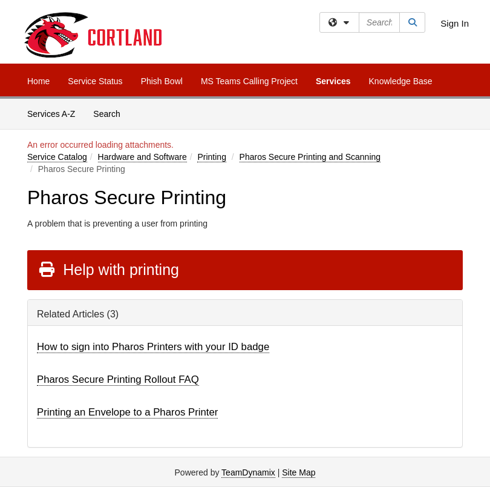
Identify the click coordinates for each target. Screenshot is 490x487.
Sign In (454, 23)
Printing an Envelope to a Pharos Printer (127, 412)
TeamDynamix (248, 472)
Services (333, 81)
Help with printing (108, 269)
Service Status (95, 81)
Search (111, 113)
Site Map (298, 472)
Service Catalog (57, 157)
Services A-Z (51, 114)
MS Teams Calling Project (249, 81)
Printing (211, 157)
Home (38, 81)
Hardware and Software (142, 157)
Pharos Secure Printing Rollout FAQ (118, 379)
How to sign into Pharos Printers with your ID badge (153, 347)
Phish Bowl (162, 81)
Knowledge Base (401, 81)
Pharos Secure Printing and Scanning (310, 157)
